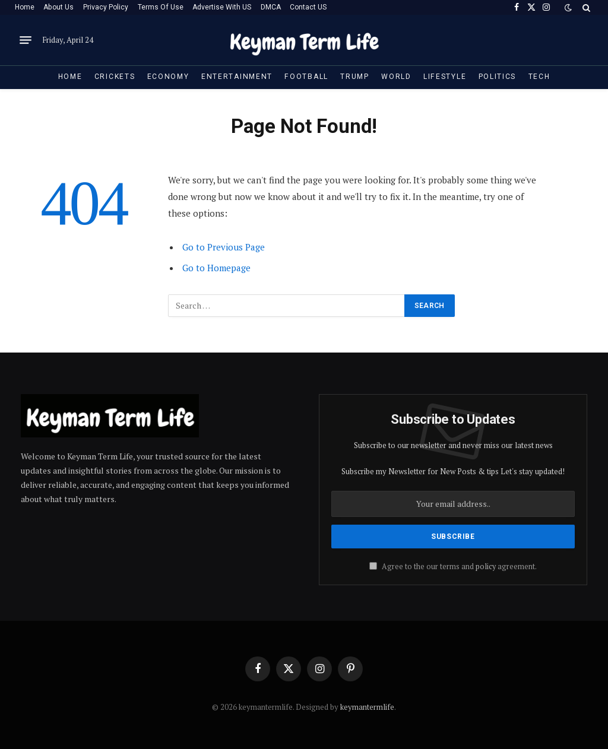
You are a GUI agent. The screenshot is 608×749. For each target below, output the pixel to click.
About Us (58, 7)
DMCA (271, 7)
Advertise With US (221, 7)
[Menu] (25, 40)
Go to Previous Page (223, 247)
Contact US (308, 7)
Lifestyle (444, 76)
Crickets (114, 76)
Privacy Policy (105, 7)
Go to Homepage (216, 268)
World (396, 76)
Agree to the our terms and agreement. (453, 566)
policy (486, 566)
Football (306, 76)
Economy (168, 76)
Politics (498, 76)
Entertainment (237, 76)
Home (24, 7)
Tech (539, 76)
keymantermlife (367, 707)
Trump (354, 76)
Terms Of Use (160, 7)
